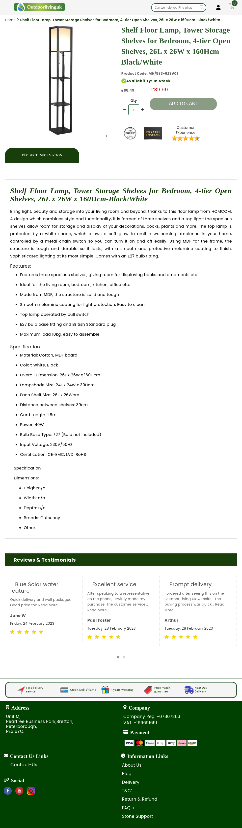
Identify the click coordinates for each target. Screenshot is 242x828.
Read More (48, 605)
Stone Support (137, 816)
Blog (127, 774)
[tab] (42, 155)
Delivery (130, 782)
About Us (132, 765)
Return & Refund (140, 799)
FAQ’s (128, 808)
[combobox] (178, 7)
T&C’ (127, 791)
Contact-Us (23, 764)
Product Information (42, 155)
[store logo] (40, 6)
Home (10, 19)
